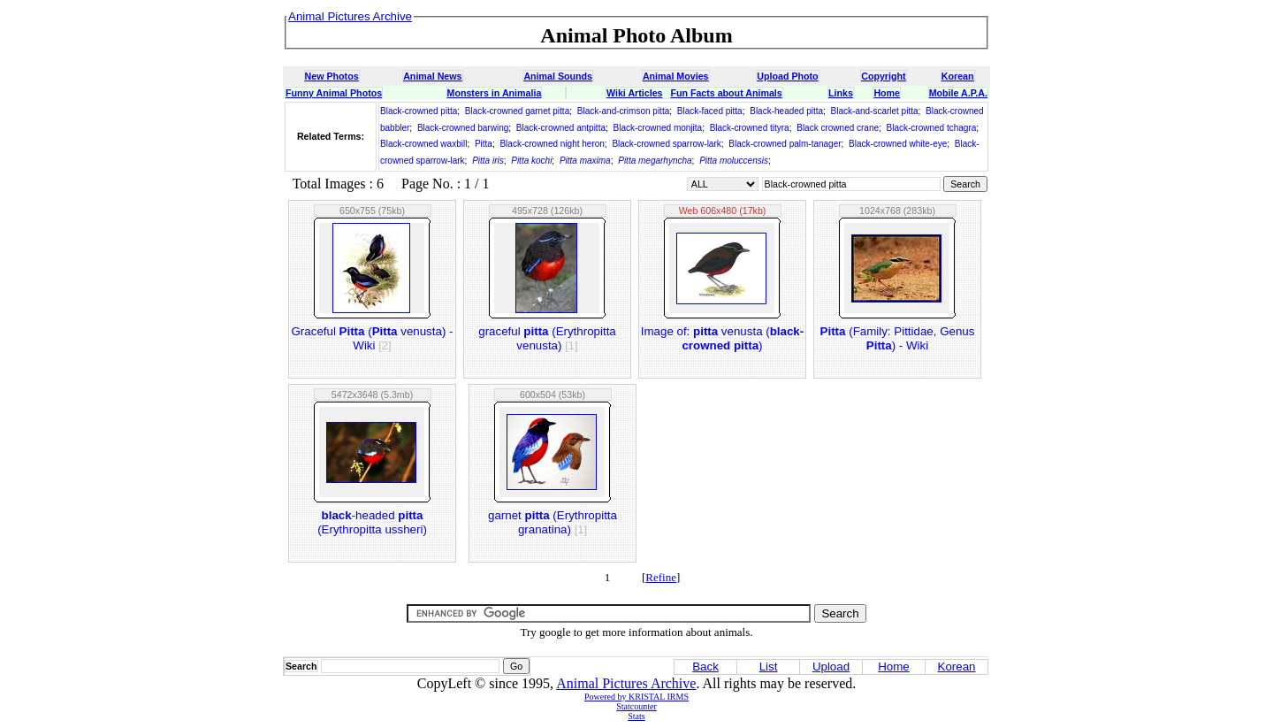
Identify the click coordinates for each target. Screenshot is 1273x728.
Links (840, 93)
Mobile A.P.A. (958, 93)
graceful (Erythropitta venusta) (547, 338)
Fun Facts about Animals (725, 93)
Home (886, 93)
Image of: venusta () (722, 338)
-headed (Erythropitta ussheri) (372, 522)
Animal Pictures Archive (626, 683)
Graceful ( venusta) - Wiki (373, 338)
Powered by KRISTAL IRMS (636, 696)
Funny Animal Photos (334, 93)
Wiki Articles (634, 93)
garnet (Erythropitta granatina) (552, 522)
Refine (660, 577)
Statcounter (636, 706)
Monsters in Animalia (494, 93)
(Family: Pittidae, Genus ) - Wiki (897, 338)
